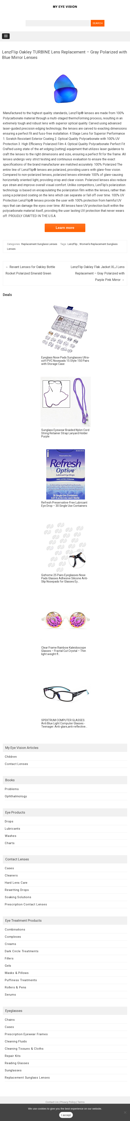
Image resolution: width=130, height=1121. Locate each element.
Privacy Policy (68, 1102)
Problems (12, 789)
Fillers (9, 958)
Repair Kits (13, 1056)
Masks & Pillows (17, 973)
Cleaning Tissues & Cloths (24, 1048)
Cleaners (11, 875)
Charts (10, 843)
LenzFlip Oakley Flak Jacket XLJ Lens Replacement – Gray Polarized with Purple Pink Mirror (98, 273)
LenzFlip (72, 244)
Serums (10, 994)
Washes (11, 836)
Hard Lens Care (16, 883)
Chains (10, 1020)
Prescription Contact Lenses (26, 904)
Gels (8, 965)
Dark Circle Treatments (22, 951)
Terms (81, 1102)
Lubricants (12, 828)
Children (11, 757)
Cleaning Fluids (16, 1041)
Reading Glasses (17, 1063)
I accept (66, 1115)
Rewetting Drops (17, 890)
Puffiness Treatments (21, 980)
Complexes (13, 937)
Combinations (15, 929)
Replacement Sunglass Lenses (39, 244)
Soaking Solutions (18, 897)
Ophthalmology (16, 796)
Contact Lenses (16, 764)
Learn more (65, 228)
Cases (9, 868)
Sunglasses (13, 1070)
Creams (10, 944)
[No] (125, 1112)
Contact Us (51, 1102)
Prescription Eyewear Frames (26, 1034)
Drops (9, 821)
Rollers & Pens (15, 987)
